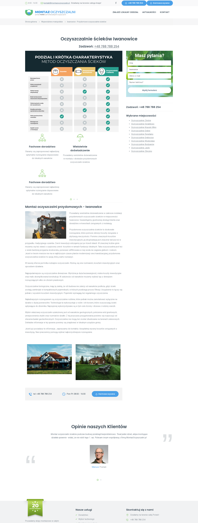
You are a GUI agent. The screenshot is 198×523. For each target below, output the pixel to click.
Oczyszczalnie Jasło (140, 148)
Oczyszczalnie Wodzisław (143, 141)
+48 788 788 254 (133, 3)
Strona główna (31, 22)
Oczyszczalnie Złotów (141, 121)
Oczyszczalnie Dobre (140, 131)
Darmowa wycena (159, 3)
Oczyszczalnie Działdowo (142, 124)
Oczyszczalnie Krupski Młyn (143, 127)
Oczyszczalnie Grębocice (142, 138)
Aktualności (149, 12)
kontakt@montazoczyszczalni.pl (57, 3)
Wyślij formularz (149, 90)
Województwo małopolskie (52, 22)
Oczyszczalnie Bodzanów (142, 144)
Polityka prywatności (63, 519)
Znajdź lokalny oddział (125, 12)
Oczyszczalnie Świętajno (142, 134)
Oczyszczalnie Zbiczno (141, 151)
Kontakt (164, 12)
